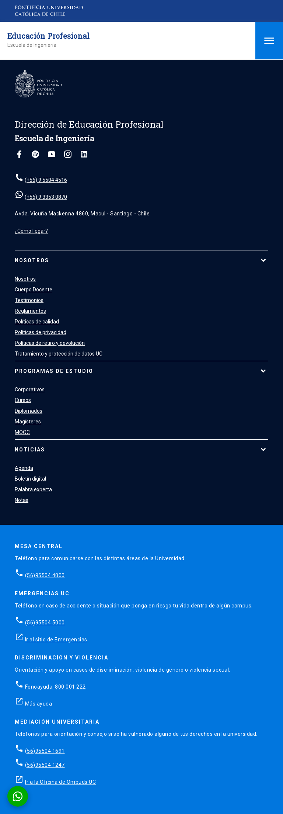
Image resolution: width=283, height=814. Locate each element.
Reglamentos (30, 311)
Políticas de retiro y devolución (50, 343)
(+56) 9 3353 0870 (46, 197)
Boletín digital (30, 479)
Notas (21, 500)
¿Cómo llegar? (31, 231)
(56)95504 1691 (45, 751)
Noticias (30, 450)
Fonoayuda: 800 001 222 (55, 687)
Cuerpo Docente (33, 289)
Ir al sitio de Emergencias (56, 639)
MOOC (22, 432)
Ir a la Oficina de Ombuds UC (60, 782)
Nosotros (32, 260)
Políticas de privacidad (40, 332)
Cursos (23, 400)
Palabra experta (33, 489)
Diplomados (28, 411)
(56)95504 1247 (45, 765)
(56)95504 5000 (45, 623)
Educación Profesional (48, 35)
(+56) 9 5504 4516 (46, 180)
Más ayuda (38, 704)
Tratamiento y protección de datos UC (58, 354)
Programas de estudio (54, 371)
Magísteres (28, 422)
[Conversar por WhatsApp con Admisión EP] (17, 796)
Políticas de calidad (37, 322)
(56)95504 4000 (45, 575)
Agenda (24, 468)
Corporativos (30, 389)
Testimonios (29, 300)
